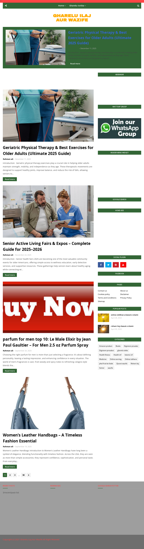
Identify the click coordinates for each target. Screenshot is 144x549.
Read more (75, 63)
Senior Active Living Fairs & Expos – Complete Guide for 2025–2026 (46, 246)
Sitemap (101, 301)
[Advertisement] (54, 79)
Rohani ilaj (135, 363)
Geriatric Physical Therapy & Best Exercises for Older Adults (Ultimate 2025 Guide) (99, 37)
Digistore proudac (131, 346)
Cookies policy (104, 294)
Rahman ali (73, 48)
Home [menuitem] (61, 5)
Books (118, 346)
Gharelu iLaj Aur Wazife (31, 539)
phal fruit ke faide (106, 363)
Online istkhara (131, 359)
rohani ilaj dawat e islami (122, 326)
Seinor (101, 368)
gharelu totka (122, 350)
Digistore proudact (106, 350)
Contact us (102, 290)
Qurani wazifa (121, 363)
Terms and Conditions (107, 297)
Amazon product (105, 346)
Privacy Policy (126, 297)
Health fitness (104, 355)
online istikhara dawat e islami (124, 315)
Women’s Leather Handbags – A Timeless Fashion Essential (42, 438)
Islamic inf (129, 355)
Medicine (102, 359)
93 (23, 475)
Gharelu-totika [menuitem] (76, 5)
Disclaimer (124, 294)
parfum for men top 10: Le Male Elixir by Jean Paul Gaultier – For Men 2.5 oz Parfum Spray (47, 342)
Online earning (116, 359)
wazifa (110, 368)
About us (124, 290)
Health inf (117, 355)
